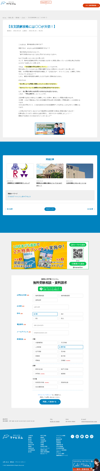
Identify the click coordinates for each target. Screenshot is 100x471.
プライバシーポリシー (45, 395)
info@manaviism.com (89, 421)
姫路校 (42, 437)
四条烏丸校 (31, 448)
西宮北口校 (31, 444)
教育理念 (58, 441)
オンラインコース (45, 448)
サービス (58, 437)
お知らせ (58, 451)
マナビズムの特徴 (60, 435)
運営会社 (12, 462)
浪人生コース (61, 5)
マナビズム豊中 (20, 196)
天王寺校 (43, 439)
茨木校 (30, 441)
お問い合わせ (6, 462)
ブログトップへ (50, 209)
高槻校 (30, 437)
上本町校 (30, 435)
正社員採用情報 (60, 448)
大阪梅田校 (43, 441)
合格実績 (68, 5)
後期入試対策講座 (45, 451)
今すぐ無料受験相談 (88, 5)
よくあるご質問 (60, 453)
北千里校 (30, 442)
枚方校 (30, 451)
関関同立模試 (52, 5)
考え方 (28, 196)
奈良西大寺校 (44, 446)
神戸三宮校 (43, 435)
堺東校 (30, 446)
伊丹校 (42, 442)
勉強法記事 (59, 439)
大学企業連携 (59, 446)
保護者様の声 (59, 444)
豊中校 (30, 439)
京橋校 (42, 444)
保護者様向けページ (61, 455)
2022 (11, 196)
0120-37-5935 (54, 421)
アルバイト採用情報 (61, 450)
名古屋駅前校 (31, 450)
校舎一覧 (45, 5)
